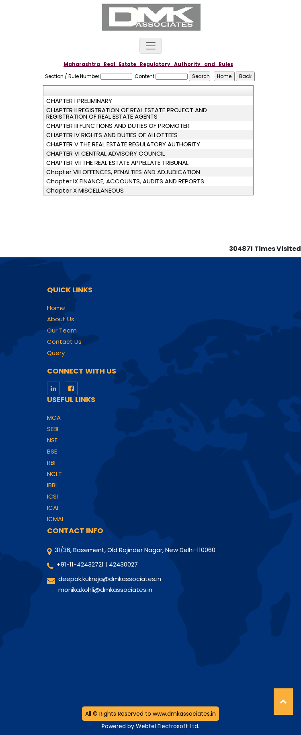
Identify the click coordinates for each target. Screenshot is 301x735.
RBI (51, 463)
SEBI (52, 429)
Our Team (62, 330)
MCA (54, 418)
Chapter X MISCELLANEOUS (85, 190)
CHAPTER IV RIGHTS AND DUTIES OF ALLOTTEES (112, 135)
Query (56, 353)
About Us (60, 319)
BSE (52, 452)
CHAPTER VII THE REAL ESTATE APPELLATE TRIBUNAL (117, 163)
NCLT (54, 474)
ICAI (52, 508)
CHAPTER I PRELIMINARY (79, 101)
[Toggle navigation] (150, 46)
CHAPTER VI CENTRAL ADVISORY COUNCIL (105, 153)
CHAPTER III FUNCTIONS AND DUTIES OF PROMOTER (118, 126)
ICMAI (55, 519)
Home (56, 308)
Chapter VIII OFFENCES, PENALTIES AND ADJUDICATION (123, 172)
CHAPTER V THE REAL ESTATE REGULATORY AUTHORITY (123, 144)
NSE (52, 440)
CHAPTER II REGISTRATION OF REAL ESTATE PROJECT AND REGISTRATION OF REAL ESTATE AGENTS (126, 113)
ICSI (52, 497)
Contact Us (64, 342)
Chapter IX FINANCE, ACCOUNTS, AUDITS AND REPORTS (125, 181)
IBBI (52, 485)
